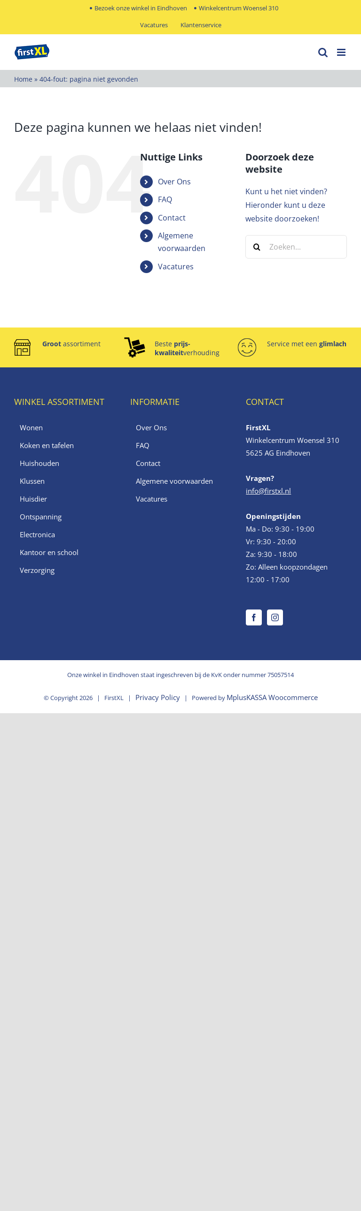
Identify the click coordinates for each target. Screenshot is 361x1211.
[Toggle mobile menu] (342, 52)
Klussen (32, 481)
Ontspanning (41, 516)
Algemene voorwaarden (174, 481)
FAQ (165, 199)
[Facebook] (254, 617)
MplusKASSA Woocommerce (272, 697)
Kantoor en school (49, 552)
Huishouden (39, 463)
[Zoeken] (257, 247)
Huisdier (33, 498)
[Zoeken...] (296, 247)
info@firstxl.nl (268, 490)
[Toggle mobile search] (323, 52)
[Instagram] (275, 617)
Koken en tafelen (47, 445)
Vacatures (176, 266)
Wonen (31, 427)
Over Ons (174, 181)
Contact (172, 218)
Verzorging (37, 570)
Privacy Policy (157, 697)
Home (23, 79)
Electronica (37, 534)
